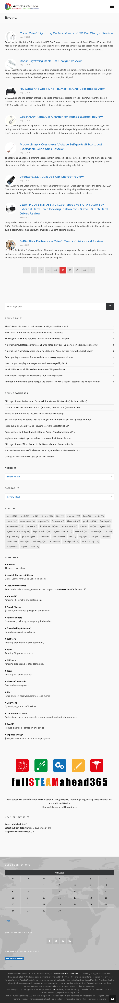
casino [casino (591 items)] (12, 521)
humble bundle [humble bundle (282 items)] (49, 526)
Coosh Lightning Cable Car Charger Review (51, 61)
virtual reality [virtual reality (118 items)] (90, 541)
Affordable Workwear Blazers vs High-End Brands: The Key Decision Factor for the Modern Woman (52, 381)
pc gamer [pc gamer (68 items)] (13, 536)
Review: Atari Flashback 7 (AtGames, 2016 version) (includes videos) (54, 401)
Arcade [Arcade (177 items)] (47, 516)
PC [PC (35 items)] (109, 531)
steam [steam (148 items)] (12, 541)
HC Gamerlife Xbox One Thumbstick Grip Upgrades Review (62, 88)
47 (77, 270)
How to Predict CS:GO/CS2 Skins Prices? (35, 456)
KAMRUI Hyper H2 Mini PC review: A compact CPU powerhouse (35, 369)
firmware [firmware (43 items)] (58, 521)
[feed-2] (70, 941)
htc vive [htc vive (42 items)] (31, 526)
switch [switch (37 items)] (24, 541)
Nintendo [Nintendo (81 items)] (96, 531)
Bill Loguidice (11, 401)
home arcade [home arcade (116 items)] (15, 526)
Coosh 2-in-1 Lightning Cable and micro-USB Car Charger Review (66, 33)
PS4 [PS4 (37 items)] (72, 536)
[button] (110, 306)
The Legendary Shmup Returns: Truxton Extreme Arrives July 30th (37, 338)
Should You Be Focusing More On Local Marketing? (39, 413)
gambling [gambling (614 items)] (89, 521)
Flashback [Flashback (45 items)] (73, 521)
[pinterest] (63, 941)
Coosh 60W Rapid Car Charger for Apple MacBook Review (61, 116)
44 (55, 270)
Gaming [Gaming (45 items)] (105, 521)
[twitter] (56, 941)
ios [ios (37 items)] (83, 526)
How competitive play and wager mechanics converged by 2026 (36, 363)
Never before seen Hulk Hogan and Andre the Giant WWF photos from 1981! (56, 419)
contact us (54, 989)
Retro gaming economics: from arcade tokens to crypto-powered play (39, 357)
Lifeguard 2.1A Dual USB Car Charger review (52, 176)
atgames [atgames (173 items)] (73, 516)
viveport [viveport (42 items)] (12, 546)
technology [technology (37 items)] (39, 541)
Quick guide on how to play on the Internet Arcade (46, 438)
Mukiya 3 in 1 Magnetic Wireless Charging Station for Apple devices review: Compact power (49, 351)
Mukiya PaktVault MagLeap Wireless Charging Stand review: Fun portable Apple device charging (51, 344)
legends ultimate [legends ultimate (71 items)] (63, 531)
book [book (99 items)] (87, 516)
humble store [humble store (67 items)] (69, 526)
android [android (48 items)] (12, 516)
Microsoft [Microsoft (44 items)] (81, 531)
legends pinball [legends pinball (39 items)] (41, 531)
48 (84, 270)
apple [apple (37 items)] (25, 516)
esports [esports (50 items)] (43, 521)
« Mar (7, 920)
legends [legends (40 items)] (105, 526)
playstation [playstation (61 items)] (59, 536)
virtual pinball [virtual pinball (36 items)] (71, 541)
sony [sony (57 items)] (106, 536)
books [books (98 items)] (99, 516)
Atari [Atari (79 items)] (60, 516)
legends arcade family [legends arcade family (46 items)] (18, 531)
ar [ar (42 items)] (35, 516)
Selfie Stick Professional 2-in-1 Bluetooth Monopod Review (62, 241)
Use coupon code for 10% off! (64, 589)
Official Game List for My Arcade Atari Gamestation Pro (48, 432)
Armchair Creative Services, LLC (69, 973)
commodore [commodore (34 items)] (27, 521)
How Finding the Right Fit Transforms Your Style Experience (33, 375)
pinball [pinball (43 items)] (44, 536)
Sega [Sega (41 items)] (83, 536)
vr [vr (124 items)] (24, 546)
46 (70, 270)
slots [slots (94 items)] (94, 536)
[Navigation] (112, 6)
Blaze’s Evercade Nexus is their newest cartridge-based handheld (36, 326)
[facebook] (49, 941)
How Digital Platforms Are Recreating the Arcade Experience (34, 332)
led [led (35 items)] (93, 526)
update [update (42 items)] (55, 541)
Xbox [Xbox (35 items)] (35, 546)
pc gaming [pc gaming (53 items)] (29, 536)
